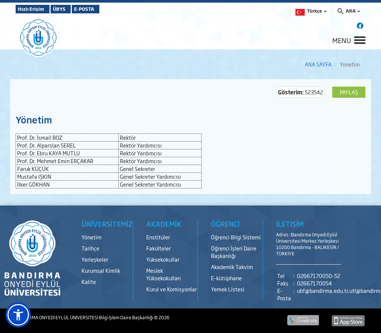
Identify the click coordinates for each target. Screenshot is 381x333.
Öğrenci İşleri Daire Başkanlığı (233, 251)
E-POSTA (105, 9)
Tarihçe (90, 248)
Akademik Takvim (232, 267)
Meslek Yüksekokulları (163, 274)
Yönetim (91, 237)
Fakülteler (158, 248)
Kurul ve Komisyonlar (171, 289)
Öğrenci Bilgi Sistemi (236, 237)
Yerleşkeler (94, 259)
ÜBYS (70, 9)
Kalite (88, 281)
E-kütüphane (226, 278)
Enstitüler (158, 237)
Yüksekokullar (162, 259)
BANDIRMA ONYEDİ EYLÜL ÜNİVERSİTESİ (57, 317)
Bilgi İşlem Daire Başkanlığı (126, 317)
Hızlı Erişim (34, 9)
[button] (18, 315)
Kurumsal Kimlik (100, 270)
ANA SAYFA (318, 64)
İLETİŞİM (290, 224)
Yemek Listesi (227, 289)
